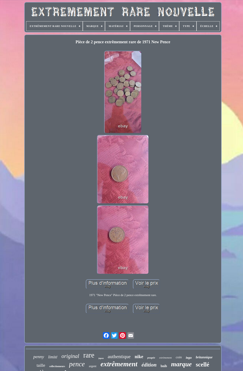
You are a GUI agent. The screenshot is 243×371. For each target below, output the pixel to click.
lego (189, 357)
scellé (202, 364)
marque (181, 364)
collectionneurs (57, 366)
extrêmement (119, 364)
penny (38, 356)
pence (77, 364)
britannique (204, 357)
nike (139, 356)
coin (179, 357)
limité (52, 357)
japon (101, 358)
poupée (151, 357)
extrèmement (165, 357)
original (70, 356)
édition (149, 365)
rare (88, 355)
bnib (164, 366)
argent (92, 366)
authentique (119, 356)
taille (41, 365)
